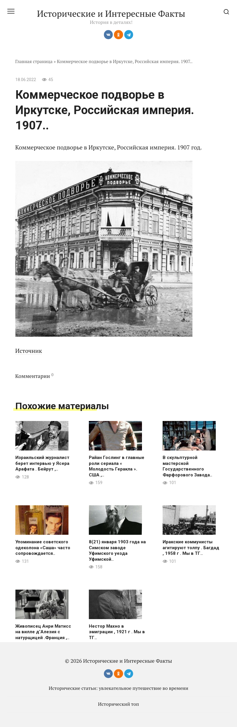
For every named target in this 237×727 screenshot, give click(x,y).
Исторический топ (118, 704)
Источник (28, 351)
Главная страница (34, 61)
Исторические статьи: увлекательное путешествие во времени (118, 688)
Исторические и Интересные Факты (111, 13)
